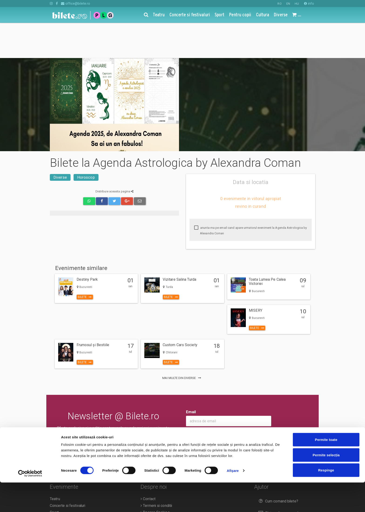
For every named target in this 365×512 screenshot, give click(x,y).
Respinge (326, 500)
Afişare (233, 500)
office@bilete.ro (75, 3)
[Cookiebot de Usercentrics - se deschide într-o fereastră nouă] (30, 502)
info (309, 3)
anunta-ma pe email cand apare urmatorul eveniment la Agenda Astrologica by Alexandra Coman (250, 195)
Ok (192, 398)
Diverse (60, 142)
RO (279, 3)
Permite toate (326, 469)
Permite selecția (326, 484)
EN (288, 3)
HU (297, 3)
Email (191, 376)
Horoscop (86, 142)
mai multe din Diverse (182, 343)
